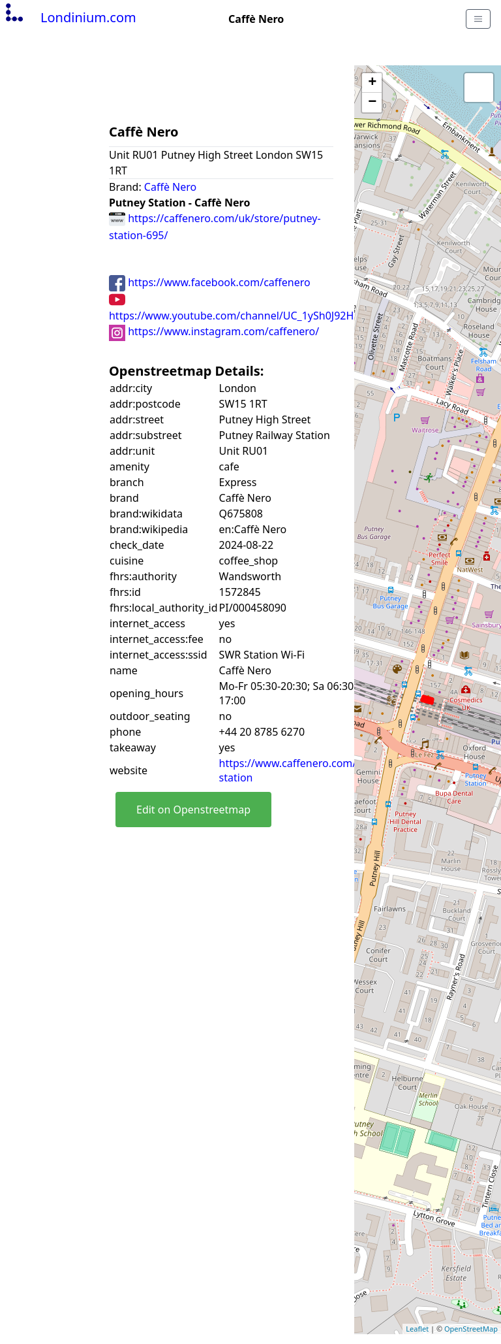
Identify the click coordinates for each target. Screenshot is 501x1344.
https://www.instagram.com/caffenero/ (214, 331)
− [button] (372, 102)
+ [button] (372, 83)
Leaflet (417, 1329)
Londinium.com (69, 17)
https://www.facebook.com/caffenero (210, 282)
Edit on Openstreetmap (193, 809)
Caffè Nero (170, 187)
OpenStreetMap (471, 1329)
